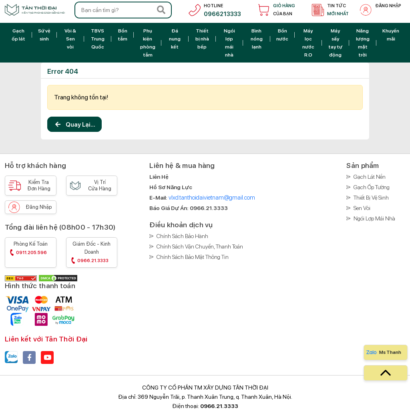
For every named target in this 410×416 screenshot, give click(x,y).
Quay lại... (74, 125)
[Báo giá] (209, 208)
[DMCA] (58, 278)
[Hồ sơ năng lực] (170, 187)
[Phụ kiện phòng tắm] (147, 43)
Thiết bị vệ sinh (371, 197)
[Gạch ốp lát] (18, 34)
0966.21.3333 (219, 406)
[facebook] (29, 357)
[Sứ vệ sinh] (44, 34)
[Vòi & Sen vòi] (70, 39)
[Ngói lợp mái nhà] (229, 43)
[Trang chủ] (35, 10)
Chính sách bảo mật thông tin (193, 257)
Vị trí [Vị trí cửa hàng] (100, 185)
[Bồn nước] (282, 34)
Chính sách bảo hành (182, 236)
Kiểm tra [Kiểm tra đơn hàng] (39, 185)
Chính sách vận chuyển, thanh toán (200, 246)
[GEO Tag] (21, 278)
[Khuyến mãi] (390, 34)
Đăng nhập (39, 207)
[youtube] (47, 357)
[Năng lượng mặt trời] (362, 43)
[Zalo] (11, 357)
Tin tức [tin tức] (338, 10)
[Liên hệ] (159, 177)
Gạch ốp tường (372, 187)
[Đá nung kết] (175, 39)
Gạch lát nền (370, 177)
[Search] (161, 10)
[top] (386, 373)
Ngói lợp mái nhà (374, 218)
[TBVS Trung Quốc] (97, 39)
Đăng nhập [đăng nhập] (388, 5)
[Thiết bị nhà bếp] (202, 39)
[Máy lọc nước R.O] (308, 43)
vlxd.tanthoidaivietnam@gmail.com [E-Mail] (212, 197)
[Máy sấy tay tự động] (335, 43)
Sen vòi (362, 208)
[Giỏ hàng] (275, 10)
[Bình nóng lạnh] (256, 39)
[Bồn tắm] (122, 34)
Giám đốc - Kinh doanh (92, 253)
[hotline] (213, 10)
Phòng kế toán (30, 249)
